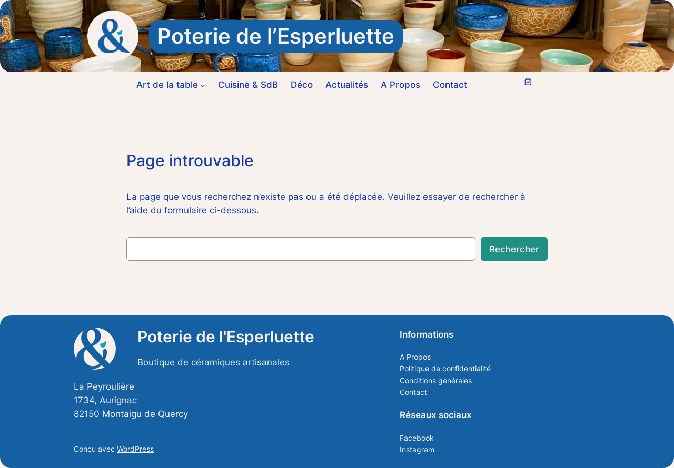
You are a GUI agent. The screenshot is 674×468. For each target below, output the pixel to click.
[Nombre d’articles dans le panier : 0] (528, 81)
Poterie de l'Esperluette (225, 336)
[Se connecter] (504, 84)
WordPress (135, 448)
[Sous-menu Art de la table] (202, 84)
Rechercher (514, 249)
